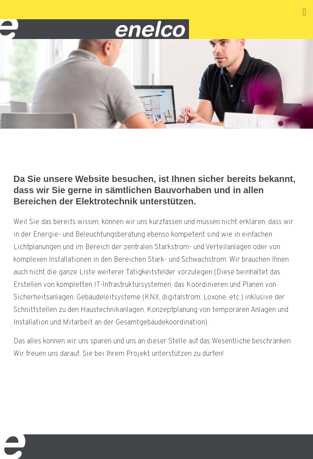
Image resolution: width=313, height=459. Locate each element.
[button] (304, 11)
